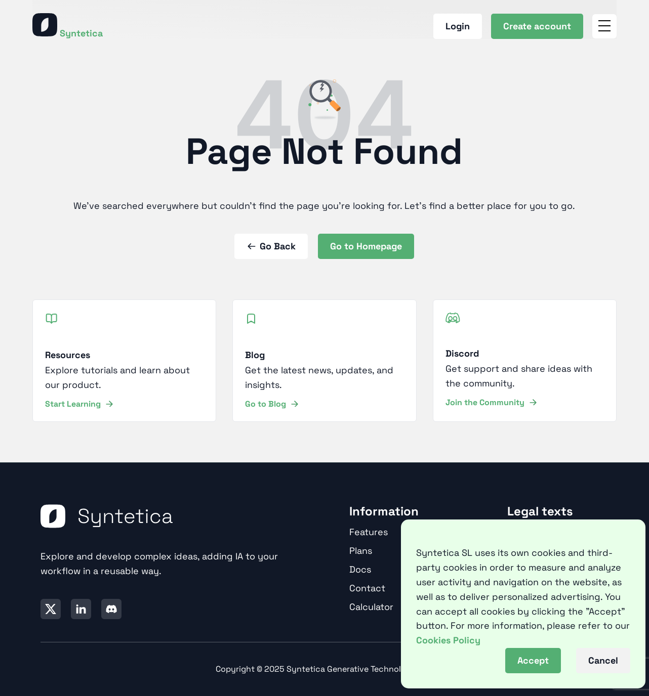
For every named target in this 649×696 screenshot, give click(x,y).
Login (457, 26)
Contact (367, 588)
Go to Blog (271, 404)
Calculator (371, 607)
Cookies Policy (448, 640)
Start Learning (79, 404)
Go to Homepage (366, 246)
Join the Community (491, 402)
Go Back (271, 246)
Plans (360, 550)
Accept (533, 660)
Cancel (603, 660)
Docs (360, 569)
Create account (537, 26)
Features (368, 532)
